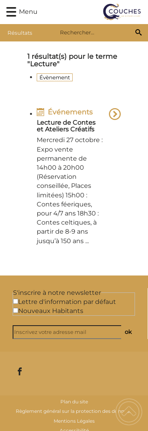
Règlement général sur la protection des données (74, 411)
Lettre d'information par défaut (67, 301)
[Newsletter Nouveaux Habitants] (15, 310)
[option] (79, 177)
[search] (96, 32)
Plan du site (74, 402)
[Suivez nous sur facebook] (20, 371)
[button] (11, 12)
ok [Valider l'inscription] (128, 331)
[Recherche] (138, 32)
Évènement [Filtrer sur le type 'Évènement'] (54, 77)
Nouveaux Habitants (50, 311)
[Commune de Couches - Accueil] (86, 12)
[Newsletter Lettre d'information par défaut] (15, 301)
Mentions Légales (74, 421)
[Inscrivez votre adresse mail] (70, 332)
